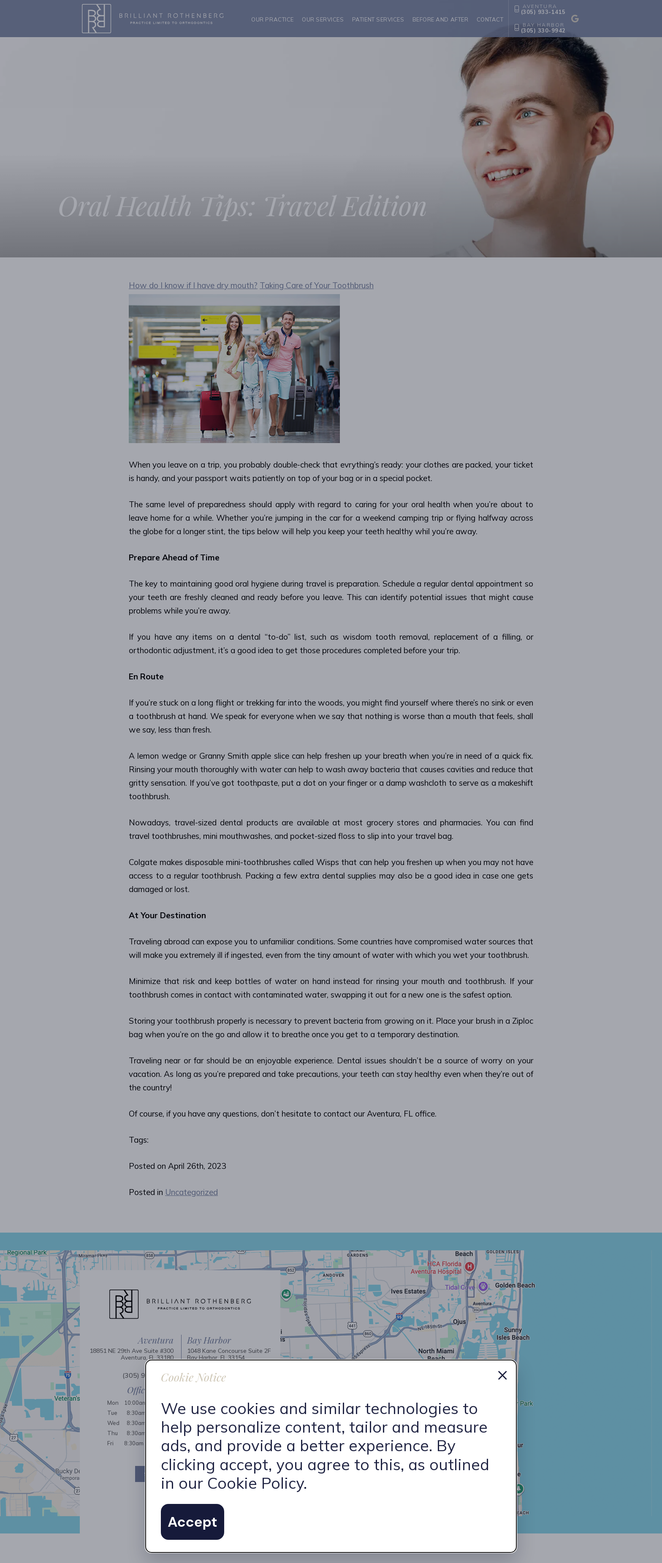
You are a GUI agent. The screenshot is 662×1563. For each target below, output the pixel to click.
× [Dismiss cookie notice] (502, 1374)
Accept (192, 1522)
